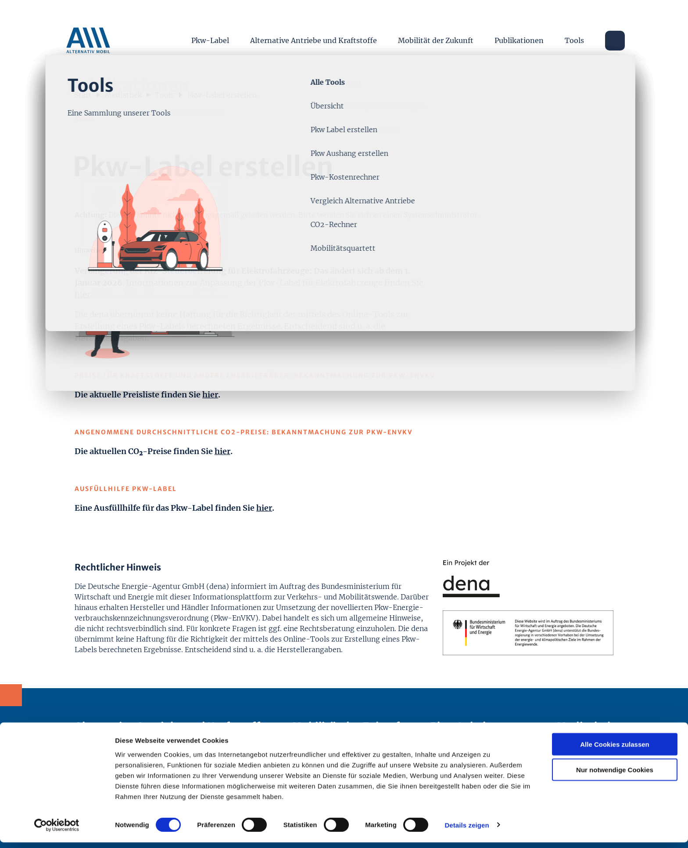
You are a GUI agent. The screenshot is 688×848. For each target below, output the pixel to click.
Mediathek (123, 93)
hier (82, 293)
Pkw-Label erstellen (222, 93)
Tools (574, 35)
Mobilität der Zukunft (435, 35)
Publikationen (519, 35)
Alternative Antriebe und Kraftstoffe (313, 35)
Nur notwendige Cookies (614, 775)
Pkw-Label (210, 35)
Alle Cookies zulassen (614, 750)
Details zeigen (466, 830)
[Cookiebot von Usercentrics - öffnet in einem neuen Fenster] (56, 830)
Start (83, 93)
